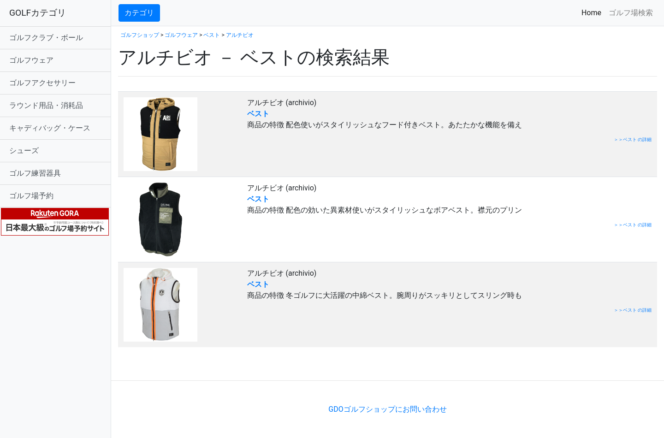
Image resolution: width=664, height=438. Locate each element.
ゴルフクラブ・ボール (46, 37)
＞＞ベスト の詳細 (633, 139)
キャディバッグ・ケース (49, 128)
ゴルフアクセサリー (42, 82)
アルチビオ (240, 35)
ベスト (211, 35)
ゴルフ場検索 (631, 12)
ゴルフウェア (31, 60)
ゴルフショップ (139, 35)
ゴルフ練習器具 (35, 173)
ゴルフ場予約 (31, 195)
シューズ (24, 150)
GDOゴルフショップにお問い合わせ (387, 409)
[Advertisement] (226, 366)
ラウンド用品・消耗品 (46, 105)
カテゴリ (139, 12)
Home (593, 12)
